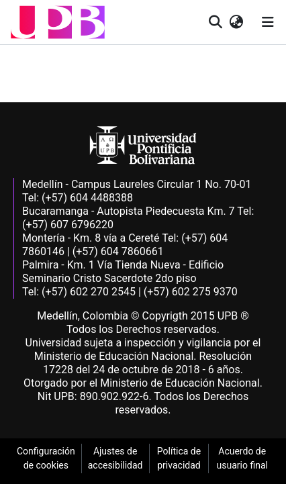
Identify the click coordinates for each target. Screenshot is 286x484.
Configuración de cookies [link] (46, 458)
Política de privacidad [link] (179, 458)
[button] (57, 22)
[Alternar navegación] (268, 22)
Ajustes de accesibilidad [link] (115, 458)
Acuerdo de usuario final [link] (242, 458)
